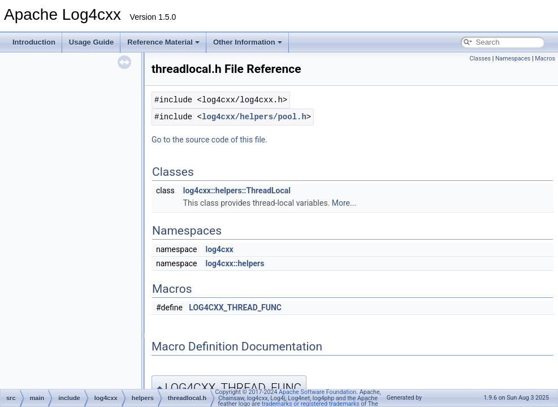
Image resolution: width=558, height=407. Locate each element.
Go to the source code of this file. (209, 139)
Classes (480, 58)
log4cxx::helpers (234, 263)
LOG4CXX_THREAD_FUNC (235, 307)
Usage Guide (91, 42)
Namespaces (512, 58)
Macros (545, 58)
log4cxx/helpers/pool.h (254, 116)
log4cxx (219, 249)
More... (344, 202)
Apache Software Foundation (317, 392)
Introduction (33, 42)
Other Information (247, 42)
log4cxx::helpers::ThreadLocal (237, 190)
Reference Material (163, 42)
